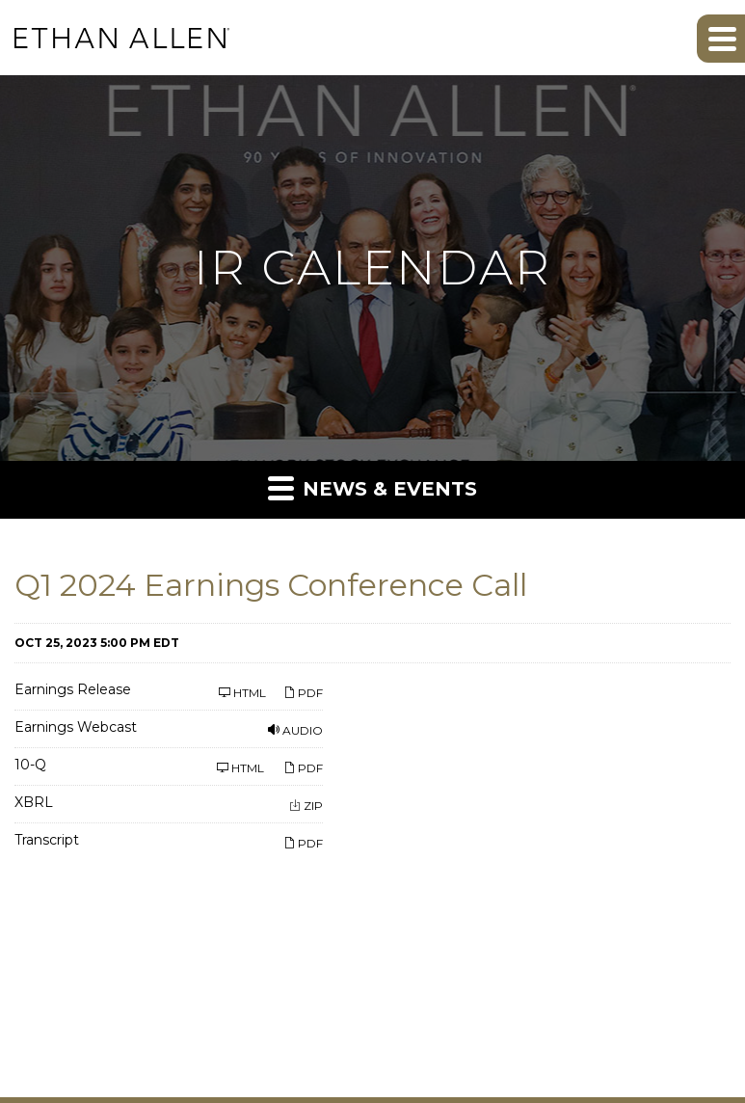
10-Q (30, 765)
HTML (244, 693)
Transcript (46, 840)
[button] (721, 38)
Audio (295, 730)
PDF (303, 693)
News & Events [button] (372, 487)
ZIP (306, 805)
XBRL (33, 803)
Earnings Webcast (75, 728)
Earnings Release (72, 690)
